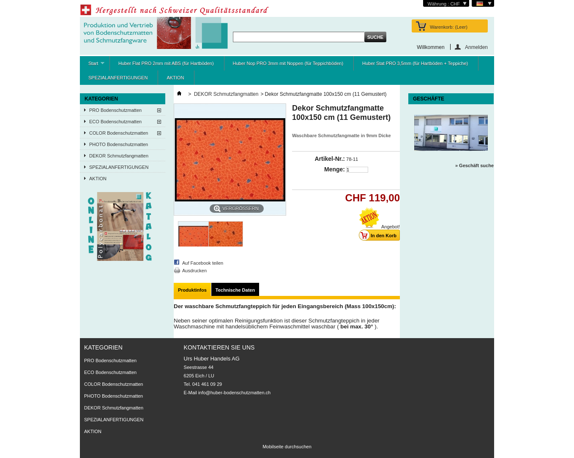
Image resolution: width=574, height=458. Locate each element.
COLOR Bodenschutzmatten (118, 133)
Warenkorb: (448, 27)
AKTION (175, 77)
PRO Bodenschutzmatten (115, 110)
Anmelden (476, 47)
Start (92, 65)
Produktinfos (192, 290)
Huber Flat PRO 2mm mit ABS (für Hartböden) (166, 63)
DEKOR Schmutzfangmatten (118, 155)
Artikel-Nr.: (329, 159)
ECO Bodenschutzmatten (115, 121)
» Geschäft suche (474, 165)
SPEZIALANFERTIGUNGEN (118, 77)
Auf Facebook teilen (202, 263)
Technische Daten (235, 290)
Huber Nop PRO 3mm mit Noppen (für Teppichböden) (288, 63)
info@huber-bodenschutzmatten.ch (234, 392)
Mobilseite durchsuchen (287, 446)
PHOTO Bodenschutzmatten (118, 144)
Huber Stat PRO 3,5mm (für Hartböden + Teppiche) (415, 63)
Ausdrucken (194, 270)
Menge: (334, 169)
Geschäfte (428, 99)
